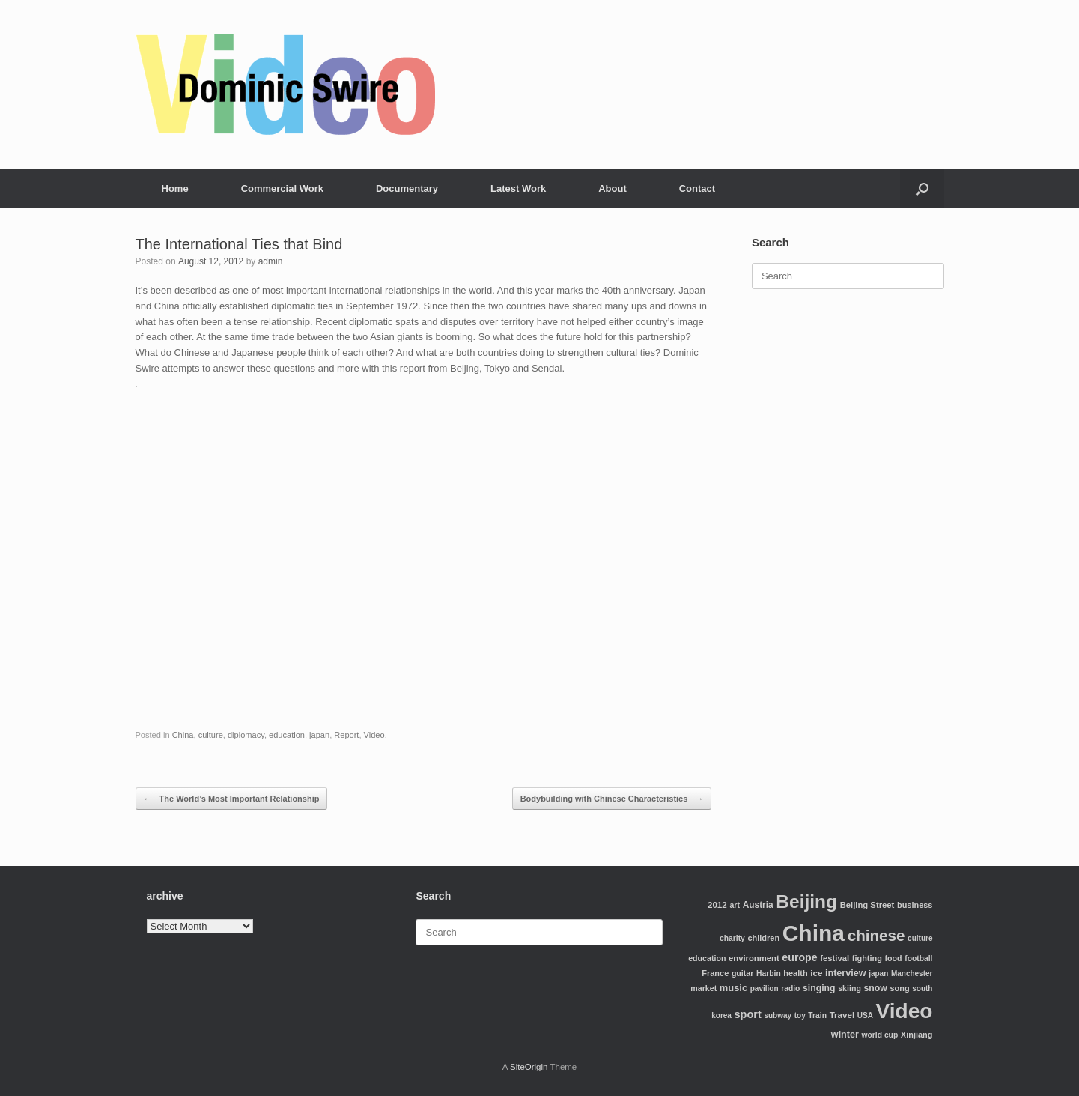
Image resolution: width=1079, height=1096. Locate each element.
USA (865, 1015)
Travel (842, 1015)
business (914, 904)
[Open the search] (922, 188)
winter (845, 1034)
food (893, 958)
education (287, 734)
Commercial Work (282, 188)
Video (374, 734)
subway (777, 1015)
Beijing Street (867, 904)
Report (346, 734)
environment (754, 958)
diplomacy (246, 734)
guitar (743, 973)
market (703, 988)
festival (834, 958)
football (918, 958)
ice (816, 973)
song (899, 988)
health (795, 973)
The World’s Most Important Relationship (232, 799)
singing (819, 988)
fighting (867, 958)
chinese (876, 935)
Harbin (768, 973)
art (734, 904)
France (715, 973)
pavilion (764, 988)
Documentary (407, 188)
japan (319, 734)
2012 (717, 904)
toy (800, 1015)
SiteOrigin (529, 1066)
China (183, 734)
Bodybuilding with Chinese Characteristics (612, 799)
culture (210, 734)
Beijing (806, 901)
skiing (849, 988)
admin (270, 261)
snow (875, 988)
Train (817, 1015)
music (733, 987)
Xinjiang (917, 1034)
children (763, 937)
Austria (758, 905)
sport (748, 1014)
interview (845, 973)
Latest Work (518, 188)
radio (790, 988)
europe (799, 957)
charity (732, 938)
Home (175, 188)
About (612, 188)
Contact (697, 188)
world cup (880, 1035)
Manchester (912, 973)
